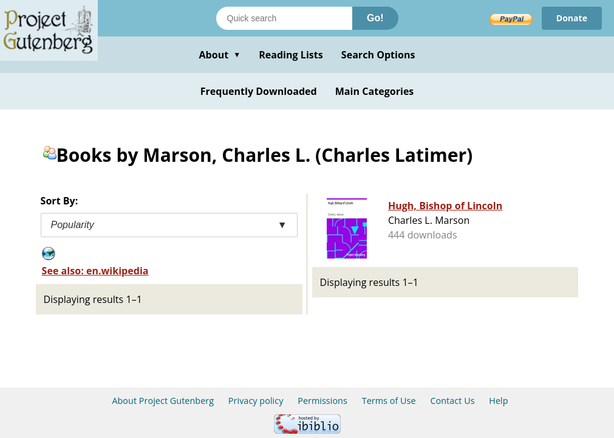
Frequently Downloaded (258, 91)
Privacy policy (256, 400)
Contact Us (452, 400)
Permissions (322, 400)
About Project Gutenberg (163, 400)
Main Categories (374, 91)
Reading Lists (291, 54)
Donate (571, 18)
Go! (375, 18)
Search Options (378, 54)
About (219, 54)
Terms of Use (389, 400)
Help (498, 400)
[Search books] (284, 18)
